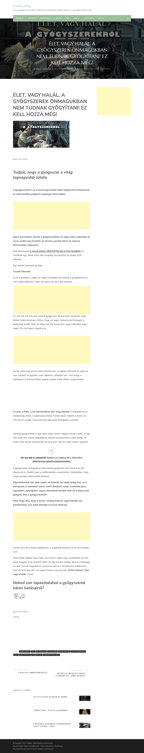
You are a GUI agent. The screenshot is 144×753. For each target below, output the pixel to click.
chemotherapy (25, 651)
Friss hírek (32, 18)
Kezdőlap (19, 18)
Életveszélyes (41, 651)
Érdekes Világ (22, 6)
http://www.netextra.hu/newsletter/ (51, 461)
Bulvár (58, 18)
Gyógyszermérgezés (78, 651)
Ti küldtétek (88, 18)
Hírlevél (101, 18)
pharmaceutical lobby (51, 654)
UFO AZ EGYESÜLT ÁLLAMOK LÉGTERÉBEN (50, 697)
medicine (39, 654)
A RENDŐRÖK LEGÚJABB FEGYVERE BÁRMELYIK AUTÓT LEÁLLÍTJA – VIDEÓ (52, 725)
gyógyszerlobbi (64, 651)
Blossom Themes (39, 746)
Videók (76, 18)
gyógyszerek (52, 651)
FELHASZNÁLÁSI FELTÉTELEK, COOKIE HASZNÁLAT (33, 749)
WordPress (58, 746)
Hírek (67, 18)
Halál (16, 654)
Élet (33, 651)
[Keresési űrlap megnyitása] (127, 18)
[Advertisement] (51, 215)
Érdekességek (46, 18)
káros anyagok (25, 654)
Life (33, 654)
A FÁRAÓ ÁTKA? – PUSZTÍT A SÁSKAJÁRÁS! (50, 710)
